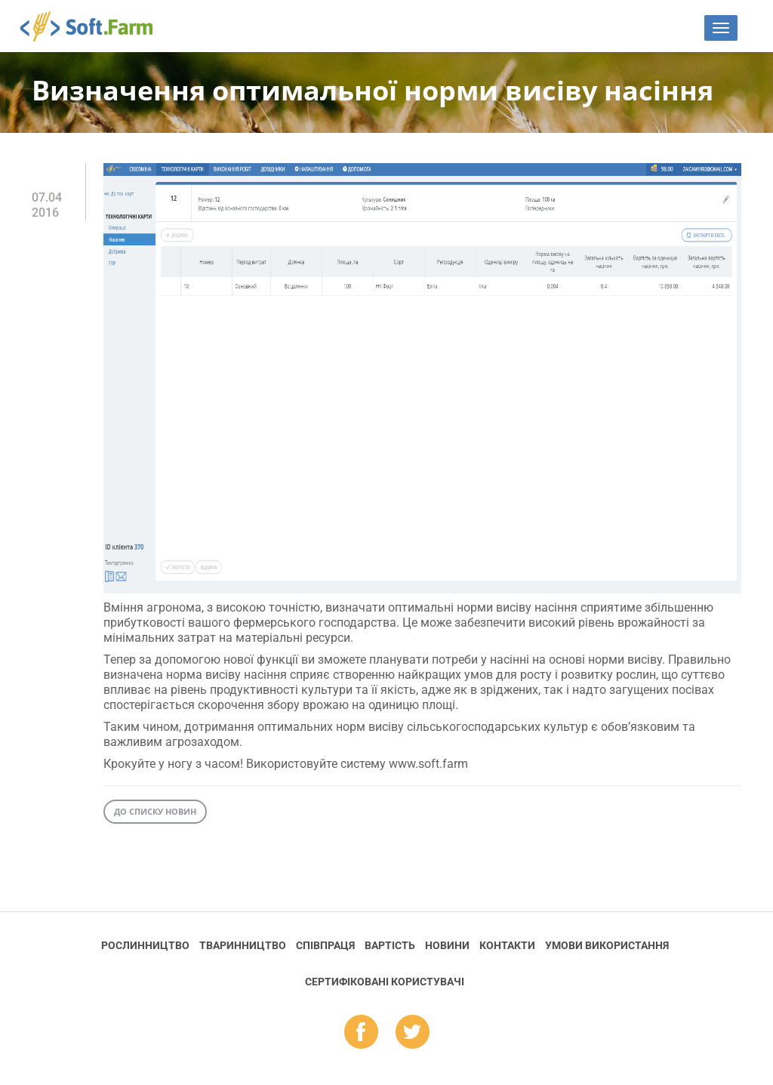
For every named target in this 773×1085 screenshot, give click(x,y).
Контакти (507, 945)
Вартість (390, 945)
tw (413, 1033)
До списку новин (155, 811)
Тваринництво (242, 945)
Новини (447, 945)
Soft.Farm (94, 26)
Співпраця (325, 945)
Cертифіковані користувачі (384, 982)
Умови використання (607, 945)
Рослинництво (145, 945)
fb (361, 1033)
